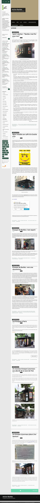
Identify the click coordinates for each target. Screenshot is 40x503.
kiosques (34, 359)
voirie (3, 148)
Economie (33, 311)
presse (14, 221)
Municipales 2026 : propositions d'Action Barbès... (5, 49)
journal (33, 220)
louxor (7, 150)
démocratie (13, 360)
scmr (3, 156)
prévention (3, 146)
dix (21, 22)
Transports (4, 133)
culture (8, 152)
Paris (3, 154)
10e (3, 144)
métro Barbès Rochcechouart (5, 119)
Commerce (4, 96)
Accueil (13, 22)
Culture (4, 99)
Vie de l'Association (5, 136)
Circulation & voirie (5, 94)
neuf (17, 22)
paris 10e (6, 154)
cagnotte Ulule (26, 194)
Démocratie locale (5, 106)
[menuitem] (13, 21)
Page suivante (35, 490)
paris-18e (3, 150)
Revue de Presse (15, 25)
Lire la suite (34, 356)
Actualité (22, 124)
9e (8, 144)
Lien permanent (14, 124)
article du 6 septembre (28, 277)
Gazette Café (17, 141)
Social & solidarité (5, 131)
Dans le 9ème (4, 101)
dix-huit (25, 22)
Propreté (4, 127)
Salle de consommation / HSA (6, 130)
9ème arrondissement (5, 158)
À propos (21, 25)
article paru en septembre (30, 327)
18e (5, 148)
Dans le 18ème (5, 104)
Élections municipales (5, 109)
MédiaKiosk (24, 296)
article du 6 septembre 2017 (17, 235)
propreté (7, 146)
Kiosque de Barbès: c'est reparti (23, 230)
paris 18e (5, 144)
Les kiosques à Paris (19, 321)
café (29, 220)
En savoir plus (33, 502)
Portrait (4, 122)
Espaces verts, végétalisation (4, 115)
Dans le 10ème (31, 124)
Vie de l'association (32, 22)
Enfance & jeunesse (5, 111)
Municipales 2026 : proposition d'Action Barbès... (5, 69)
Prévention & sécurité (5, 124)
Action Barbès (17, 9)
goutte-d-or (4, 152)
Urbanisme (4, 135)
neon (31, 220)
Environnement (5, 112)
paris (32, 359)
